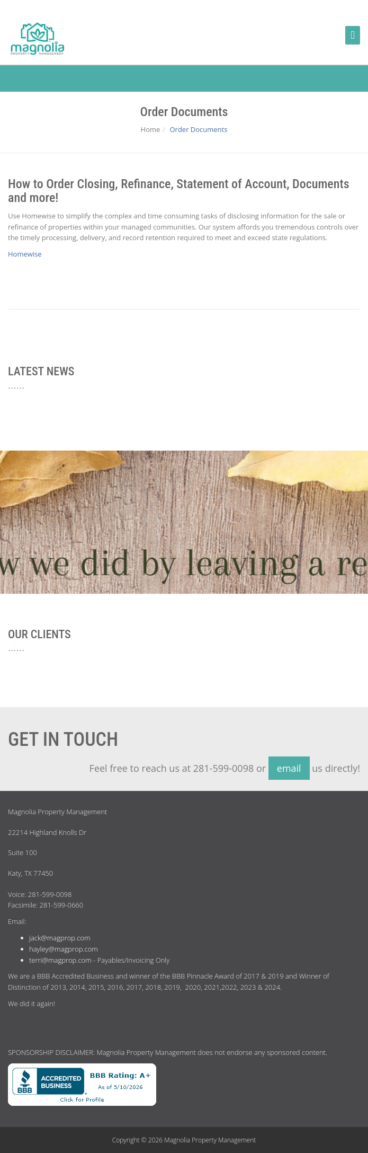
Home (150, 129)
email (289, 768)
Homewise (25, 254)
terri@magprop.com (60, 960)
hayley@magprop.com (63, 949)
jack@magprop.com (59, 938)
